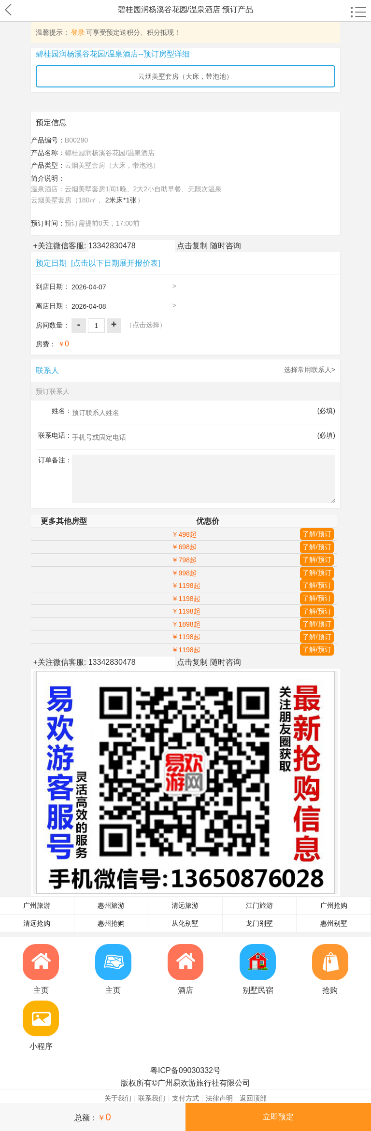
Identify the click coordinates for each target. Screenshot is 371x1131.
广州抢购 (333, 905)
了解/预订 (316, 534)
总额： (92, 1117)
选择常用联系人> (309, 369)
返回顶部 (253, 1098)
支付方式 (185, 1098)
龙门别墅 (259, 923)
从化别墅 (185, 923)
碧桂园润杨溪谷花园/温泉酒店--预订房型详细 (113, 54)
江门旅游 (259, 905)
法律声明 (219, 1098)
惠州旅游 (111, 905)
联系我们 (151, 1098)
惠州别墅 (333, 923)
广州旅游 (36, 905)
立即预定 (278, 1117)
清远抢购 (36, 923)
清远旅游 (185, 905)
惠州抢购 (111, 923)
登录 (78, 32)
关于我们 (117, 1098)
